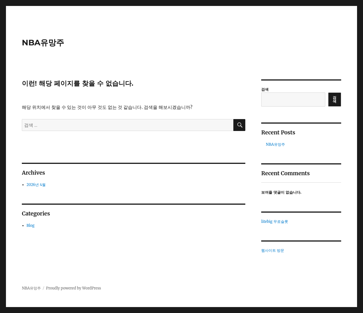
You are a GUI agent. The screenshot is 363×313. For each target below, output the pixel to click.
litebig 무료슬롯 (274, 221)
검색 (265, 89)
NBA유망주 (43, 42)
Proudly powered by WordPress (73, 288)
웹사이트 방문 (272, 250)
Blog (31, 225)
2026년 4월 (36, 184)
